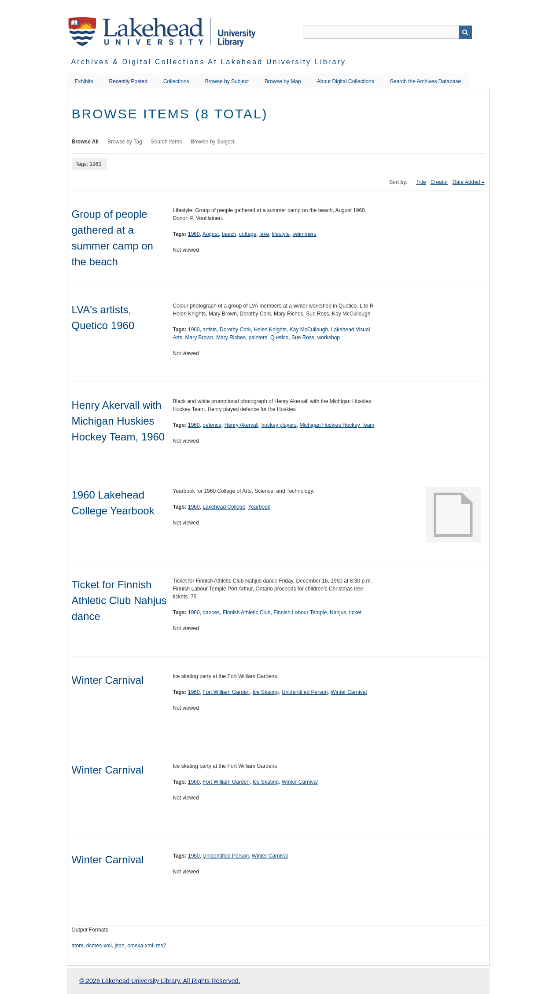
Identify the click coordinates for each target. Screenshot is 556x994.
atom (78, 946)
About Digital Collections (345, 81)
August (211, 234)
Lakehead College (224, 507)
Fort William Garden (226, 692)
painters (258, 337)
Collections (176, 81)
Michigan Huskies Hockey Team (336, 425)
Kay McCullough (309, 329)
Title (421, 182)
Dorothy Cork (235, 329)
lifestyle (281, 234)
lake (264, 234)
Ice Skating (266, 692)
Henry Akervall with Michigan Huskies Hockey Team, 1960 (118, 421)
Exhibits (84, 81)
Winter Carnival (108, 680)
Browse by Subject (227, 81)
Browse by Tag (124, 142)
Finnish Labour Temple (300, 612)
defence (212, 425)
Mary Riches (231, 337)
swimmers (305, 234)
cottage (247, 234)
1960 (194, 234)
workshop (328, 337)
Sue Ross (302, 337)
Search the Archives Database (425, 81)
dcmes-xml (99, 946)
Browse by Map (283, 81)
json (120, 946)
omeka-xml (140, 946)
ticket (355, 612)
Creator (439, 182)
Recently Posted (128, 81)
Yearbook (259, 507)
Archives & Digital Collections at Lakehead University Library (208, 62)
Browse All (85, 142)
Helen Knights (270, 329)
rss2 (161, 946)
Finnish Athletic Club (247, 612)
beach (229, 234)
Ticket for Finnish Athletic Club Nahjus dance (119, 600)
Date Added (466, 182)
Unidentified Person (305, 692)
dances (211, 612)
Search (465, 32)
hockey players (279, 425)
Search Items (166, 142)
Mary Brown (199, 337)
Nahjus (338, 612)
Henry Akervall (241, 425)
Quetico (279, 337)
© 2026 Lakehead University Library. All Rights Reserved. (159, 980)
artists (210, 329)
